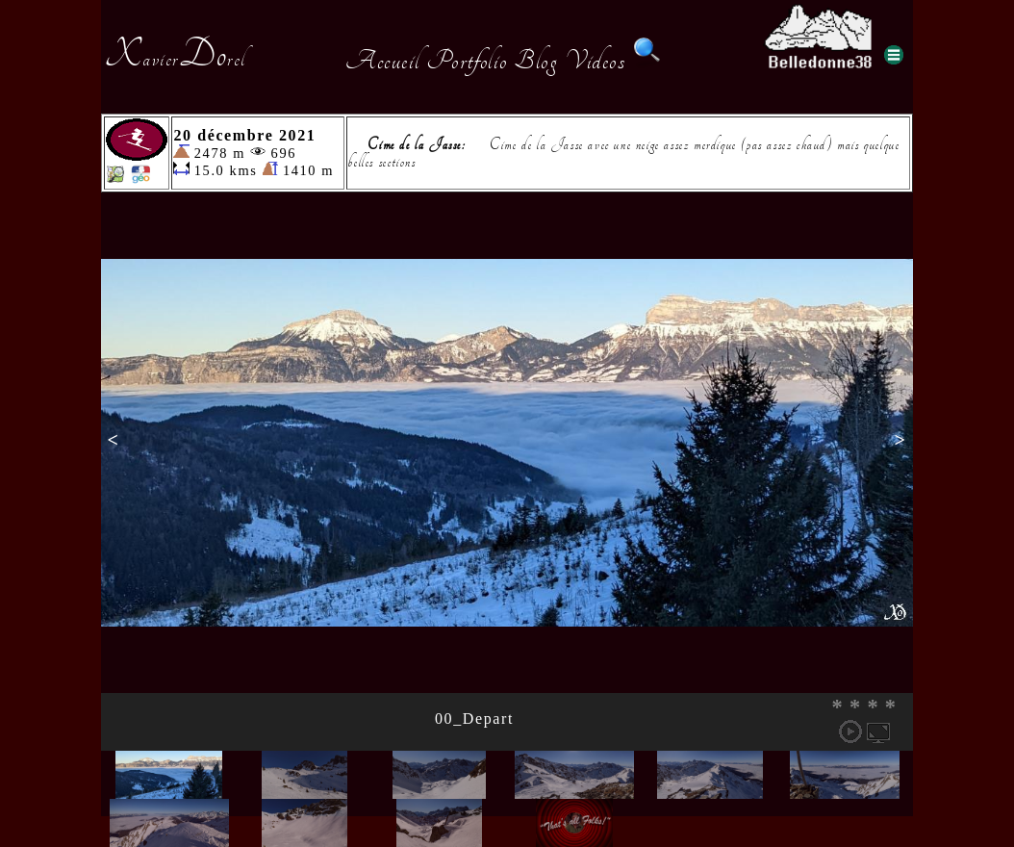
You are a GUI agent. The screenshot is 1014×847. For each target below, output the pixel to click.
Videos (595, 60)
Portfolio (466, 60)
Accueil (382, 60)
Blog (536, 60)
